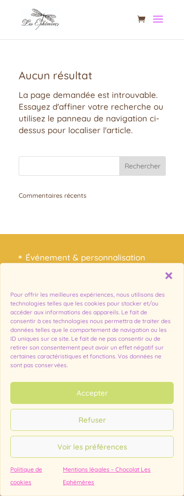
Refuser (92, 420)
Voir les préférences (92, 446)
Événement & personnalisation (85, 257)
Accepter (92, 393)
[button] (169, 276)
